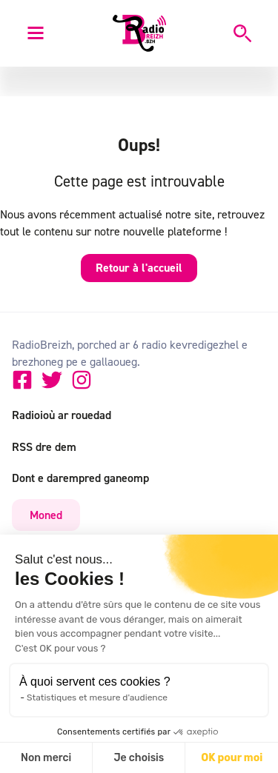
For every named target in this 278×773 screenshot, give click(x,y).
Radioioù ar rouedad (61, 414)
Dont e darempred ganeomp (80, 477)
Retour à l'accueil (139, 267)
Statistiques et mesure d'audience (97, 697)
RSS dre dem (44, 446)
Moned (46, 514)
